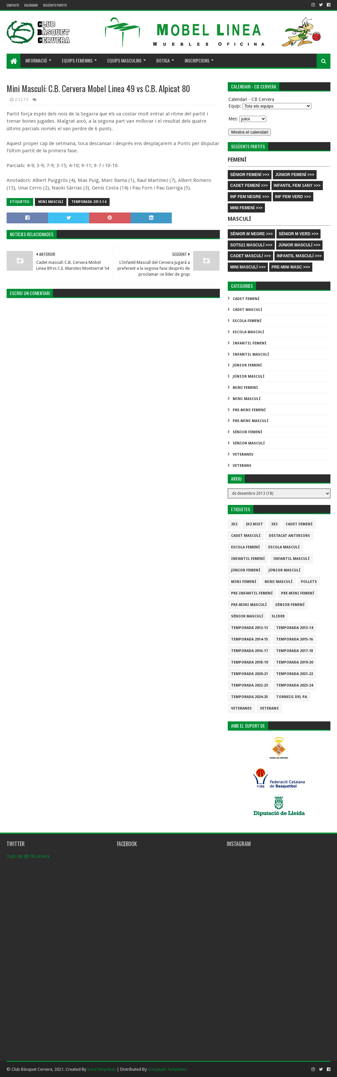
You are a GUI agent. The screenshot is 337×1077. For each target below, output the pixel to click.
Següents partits (55, 5)
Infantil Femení (250, 343)
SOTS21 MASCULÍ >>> (251, 245)
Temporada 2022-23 (249, 685)
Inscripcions (197, 60)
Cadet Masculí (247, 310)
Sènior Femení (247, 432)
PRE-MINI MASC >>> (291, 267)
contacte (13, 5)
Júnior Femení (247, 365)
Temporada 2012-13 (249, 628)
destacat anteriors (289, 536)
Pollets (309, 582)
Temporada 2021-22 (294, 674)
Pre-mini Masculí (251, 421)
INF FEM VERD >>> (293, 196)
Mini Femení (245, 388)
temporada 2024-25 (249, 697)
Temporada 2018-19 (249, 662)
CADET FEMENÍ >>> (249, 185)
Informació (36, 60)
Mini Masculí (50, 202)
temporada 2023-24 (294, 685)
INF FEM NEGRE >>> (249, 196)
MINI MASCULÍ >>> (248, 267)
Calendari (31, 5)
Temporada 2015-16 (294, 639)
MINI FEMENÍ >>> (246, 208)
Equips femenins (77, 60)
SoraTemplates (101, 1069)
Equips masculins (124, 60)
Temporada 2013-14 (88, 202)
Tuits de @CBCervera (28, 856)
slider (278, 616)
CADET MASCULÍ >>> (250, 256)
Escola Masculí (248, 332)
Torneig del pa (291, 697)
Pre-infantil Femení (252, 593)
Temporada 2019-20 (294, 662)
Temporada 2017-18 (294, 651)
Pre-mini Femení (249, 410)
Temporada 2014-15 (249, 639)
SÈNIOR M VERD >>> (298, 234)
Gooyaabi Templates (167, 1069)
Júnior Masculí (249, 376)
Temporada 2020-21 (249, 674)
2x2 (234, 524)
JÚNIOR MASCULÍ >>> (299, 245)
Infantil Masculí (251, 354)
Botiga (163, 60)
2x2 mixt (254, 524)
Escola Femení (247, 321)
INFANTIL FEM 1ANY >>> (297, 185)
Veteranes (243, 454)
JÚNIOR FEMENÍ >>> (294, 174)
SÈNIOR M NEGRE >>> (251, 234)
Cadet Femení (246, 299)
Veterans (242, 465)
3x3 (274, 524)
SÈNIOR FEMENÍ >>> (249, 174)
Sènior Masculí (249, 443)
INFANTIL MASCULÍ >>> (299, 256)
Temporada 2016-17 (249, 651)
